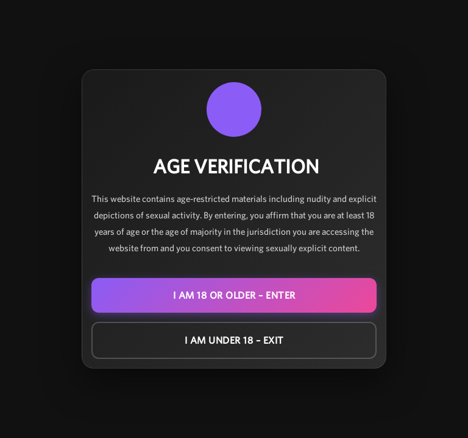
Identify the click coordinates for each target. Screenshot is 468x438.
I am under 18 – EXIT (234, 340)
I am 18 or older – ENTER (234, 295)
